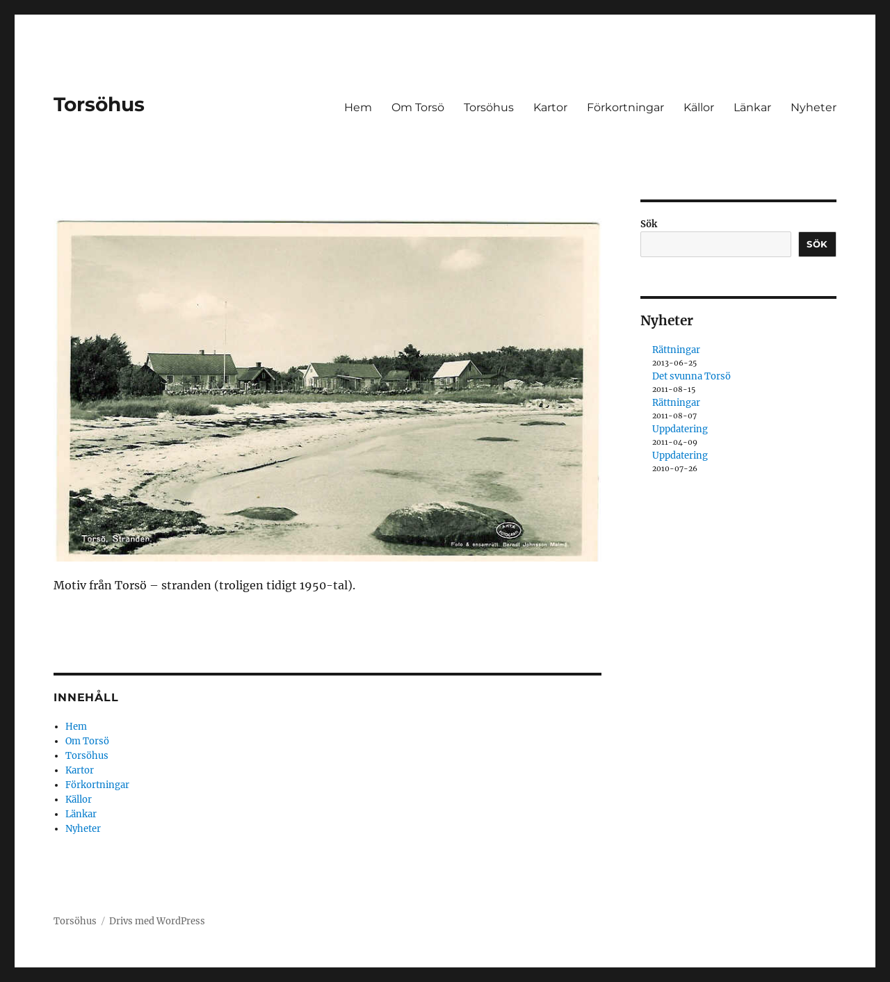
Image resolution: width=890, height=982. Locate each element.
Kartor (550, 107)
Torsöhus (99, 104)
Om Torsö (417, 107)
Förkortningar (625, 107)
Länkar (752, 107)
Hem (358, 107)
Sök (648, 224)
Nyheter (813, 107)
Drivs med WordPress (157, 921)
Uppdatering (680, 429)
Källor (698, 107)
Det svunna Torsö (691, 376)
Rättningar (676, 350)
